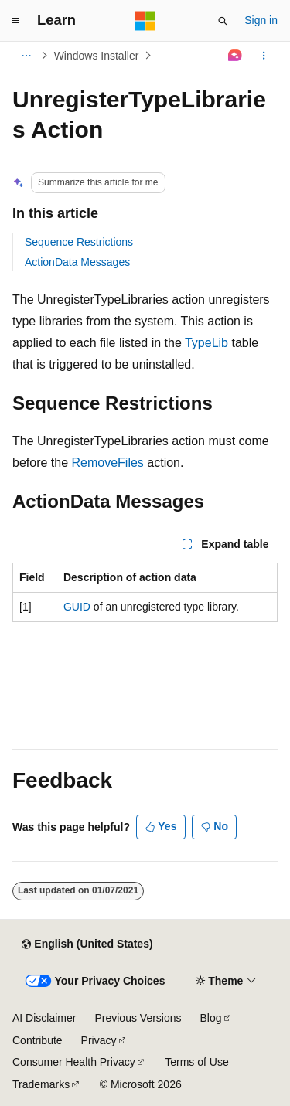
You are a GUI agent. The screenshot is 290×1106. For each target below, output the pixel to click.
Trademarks (41, 1084)
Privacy (99, 1040)
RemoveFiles (108, 462)
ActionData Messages (77, 262)
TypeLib (206, 342)
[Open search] (222, 21)
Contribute (37, 1040)
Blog (211, 1018)
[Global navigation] (15, 21)
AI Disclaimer (44, 1018)
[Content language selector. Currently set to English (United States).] (87, 944)
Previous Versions (137, 1018)
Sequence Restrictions (79, 242)
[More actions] (264, 55)
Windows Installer (96, 55)
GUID (76, 607)
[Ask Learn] (235, 55)
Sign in (261, 20)
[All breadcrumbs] (25, 55)
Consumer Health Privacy (73, 1062)
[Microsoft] (145, 21)
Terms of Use (196, 1062)
